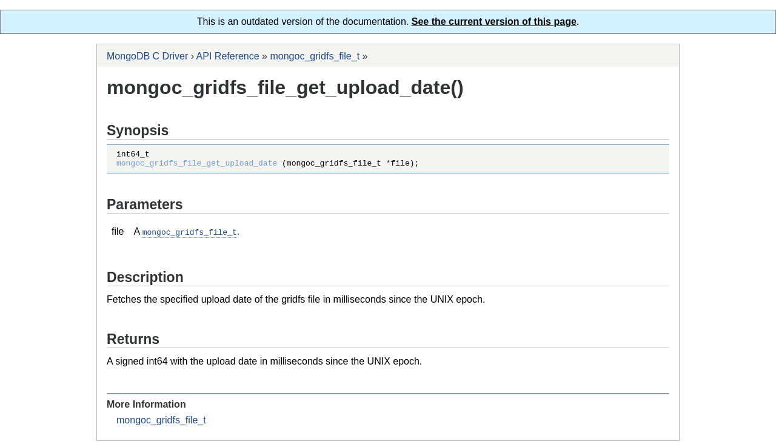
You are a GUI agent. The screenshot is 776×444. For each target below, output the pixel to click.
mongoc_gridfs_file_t (315, 56)
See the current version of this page (494, 21)
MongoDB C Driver (147, 56)
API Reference (227, 56)
